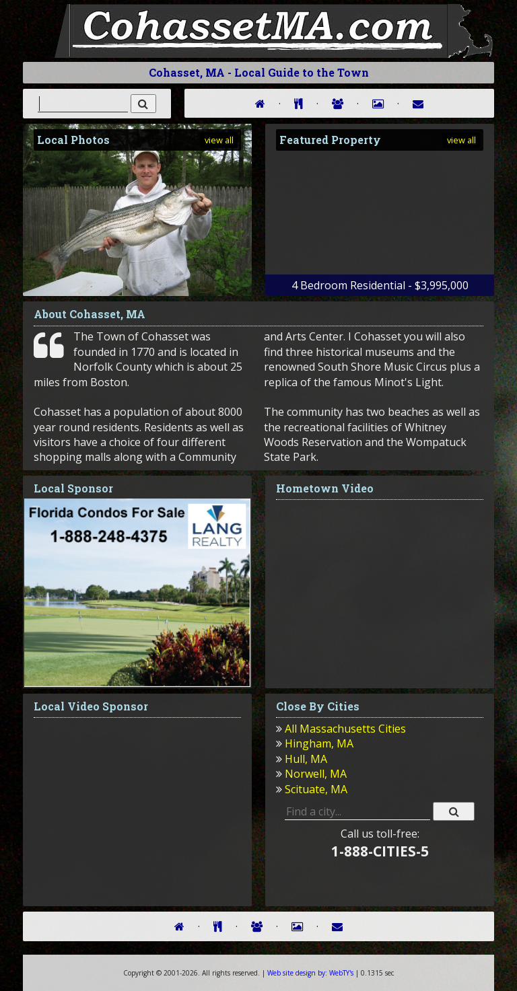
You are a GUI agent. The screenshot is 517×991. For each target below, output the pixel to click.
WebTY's (310, 973)
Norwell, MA (316, 773)
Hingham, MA (319, 743)
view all (219, 140)
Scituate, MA (316, 789)
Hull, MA (306, 758)
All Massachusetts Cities (345, 728)
